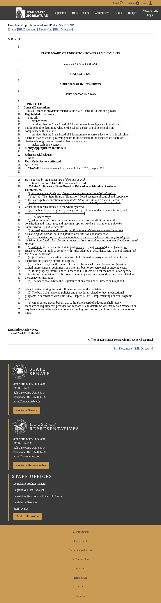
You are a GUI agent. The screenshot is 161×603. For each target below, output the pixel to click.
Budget (132, 12)
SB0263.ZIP (66, 25)
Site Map (80, 568)
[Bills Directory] (63, 29)
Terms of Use (80, 577)
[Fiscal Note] (45, 29)
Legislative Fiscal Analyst (28, 489)
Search (118, 3)
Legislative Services (25, 502)
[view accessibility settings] (133, 3)
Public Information (27, 516)
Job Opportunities (80, 559)
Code (86, 12)
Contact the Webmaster (80, 550)
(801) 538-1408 (36, 397)
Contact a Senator (26, 410)
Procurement (80, 541)
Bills (75, 12)
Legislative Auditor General (29, 483)
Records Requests (80, 531)
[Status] (12, 29)
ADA (80, 587)
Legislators (60, 12)
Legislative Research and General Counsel (38, 496)
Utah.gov (80, 596)
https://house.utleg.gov (26, 456)
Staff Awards (21, 508)
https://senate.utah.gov (26, 401)
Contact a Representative (31, 465)
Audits (119, 12)
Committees (102, 12)
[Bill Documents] (27, 29)
